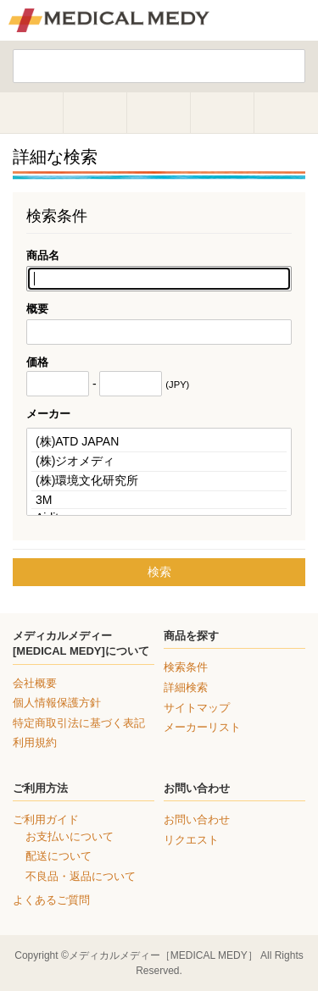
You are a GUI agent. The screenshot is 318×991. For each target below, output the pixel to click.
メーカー (48, 413)
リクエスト (191, 839)
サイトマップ (197, 707)
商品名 (42, 255)
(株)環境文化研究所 (159, 481)
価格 (37, 362)
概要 (37, 308)
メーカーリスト (202, 727)
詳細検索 (186, 687)
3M (159, 500)
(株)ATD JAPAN (159, 442)
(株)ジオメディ (159, 462)
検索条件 (186, 667)
